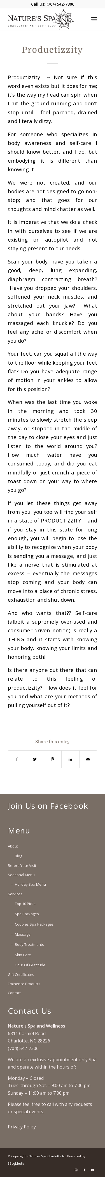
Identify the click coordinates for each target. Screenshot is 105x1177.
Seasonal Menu (21, 874)
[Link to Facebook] (84, 1170)
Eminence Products (24, 983)
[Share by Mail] (88, 759)
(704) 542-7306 (60, 4)
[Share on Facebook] (17, 759)
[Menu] (94, 19)
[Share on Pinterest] (52, 759)
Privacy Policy (22, 1127)
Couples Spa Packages (34, 924)
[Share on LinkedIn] (70, 759)
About (13, 846)
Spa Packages (27, 913)
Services (15, 893)
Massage (23, 934)
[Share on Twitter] (34, 759)
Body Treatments (29, 944)
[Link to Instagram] (76, 1170)
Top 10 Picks (25, 903)
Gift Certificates (21, 974)
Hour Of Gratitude (30, 964)
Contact (14, 992)
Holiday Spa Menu (30, 884)
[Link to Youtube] (93, 1170)
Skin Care (23, 954)
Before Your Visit (22, 865)
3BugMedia (16, 1163)
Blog (18, 855)
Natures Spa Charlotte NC (47, 1156)
